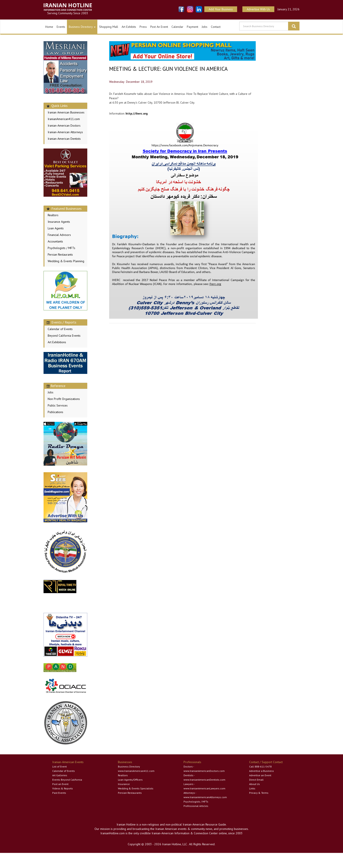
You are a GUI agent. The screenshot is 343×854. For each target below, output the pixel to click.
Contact (215, 27)
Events (61, 27)
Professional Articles (196, 806)
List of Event (59, 766)
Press (143, 27)
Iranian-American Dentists (64, 139)
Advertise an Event (260, 775)
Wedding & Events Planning (66, 261)
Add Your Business (221, 9)
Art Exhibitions (57, 342)
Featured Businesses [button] (64, 208)
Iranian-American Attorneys (65, 132)
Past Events (59, 792)
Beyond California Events (64, 336)
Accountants (55, 241)
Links (252, 788)
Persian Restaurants (60, 254)
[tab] (65, 106)
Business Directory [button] (82, 27)
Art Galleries (59, 775)
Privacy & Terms (258, 792)
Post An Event (159, 27)
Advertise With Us (258, 9)
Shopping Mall (108, 27)
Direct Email (256, 779)
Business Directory (129, 766)
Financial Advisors (59, 235)
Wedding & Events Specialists (135, 788)
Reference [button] (56, 386)
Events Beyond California (67, 779)
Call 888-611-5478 (260, 766)
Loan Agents (56, 228)
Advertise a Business (261, 771)
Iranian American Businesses (66, 112)
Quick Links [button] (57, 105)
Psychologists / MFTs (61, 248)
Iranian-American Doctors (64, 125)
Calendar (177, 27)
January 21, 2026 (288, 9)
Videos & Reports (62, 788)
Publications (55, 412)
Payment (192, 27)
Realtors (53, 215)
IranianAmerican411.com (64, 119)
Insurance (124, 784)
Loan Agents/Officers (130, 779)
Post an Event (60, 784)
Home (49, 27)
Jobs (204, 27)
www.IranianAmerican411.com (136, 771)
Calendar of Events (60, 329)
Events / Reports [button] (61, 322)
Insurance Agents (59, 222)
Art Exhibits (129, 27)
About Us (254, 784)
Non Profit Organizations (64, 399)
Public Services (58, 405)
